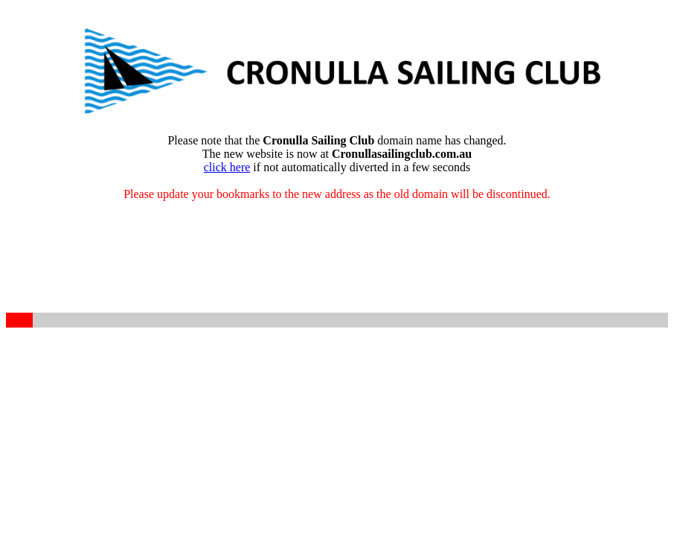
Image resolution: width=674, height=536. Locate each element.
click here (227, 167)
